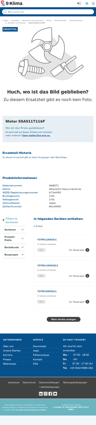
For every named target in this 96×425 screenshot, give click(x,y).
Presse (7, 368)
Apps (36, 359)
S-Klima (5, 20)
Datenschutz (29, 391)
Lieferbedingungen (50, 396)
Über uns (8, 355)
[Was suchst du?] (48, 11)
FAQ (35, 373)
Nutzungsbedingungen (75, 391)
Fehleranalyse (41, 364)
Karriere (7, 364)
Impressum (14, 391)
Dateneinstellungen (49, 391)
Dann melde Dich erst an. (36, 135)
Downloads (39, 355)
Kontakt (37, 368)
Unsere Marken (12, 359)
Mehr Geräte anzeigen (63, 328)
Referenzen (9, 373)
